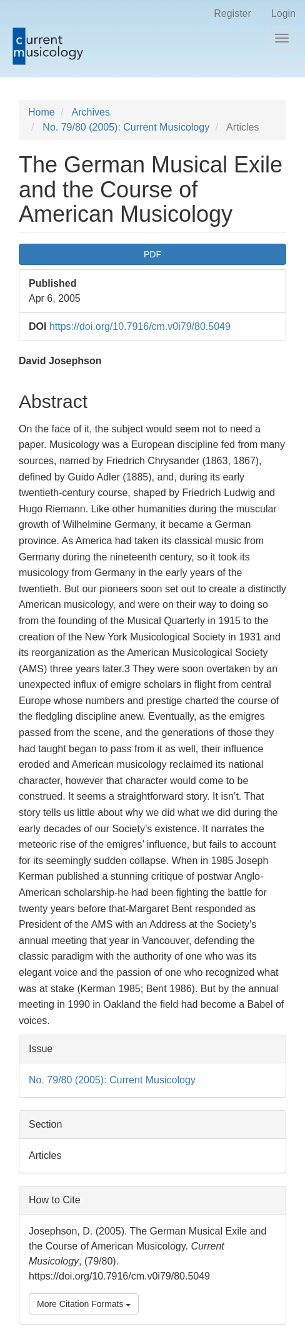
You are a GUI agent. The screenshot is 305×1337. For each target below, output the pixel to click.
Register (232, 13)
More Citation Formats (84, 1304)
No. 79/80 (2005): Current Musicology (125, 127)
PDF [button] (152, 254)
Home (41, 112)
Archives (91, 112)
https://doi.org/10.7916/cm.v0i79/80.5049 (140, 326)
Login (283, 13)
